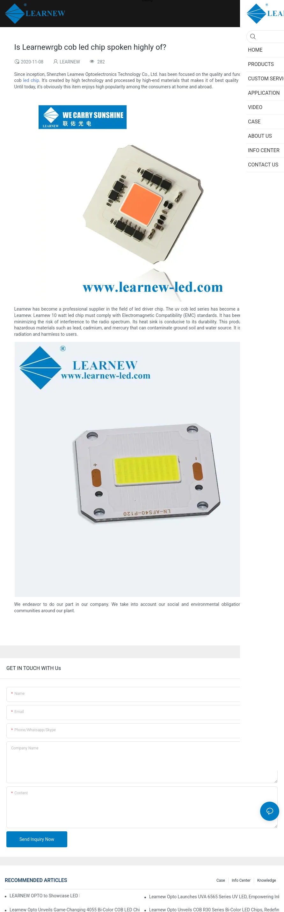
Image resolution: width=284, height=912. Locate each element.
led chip (31, 80)
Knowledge (266, 880)
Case (220, 880)
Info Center (241, 880)
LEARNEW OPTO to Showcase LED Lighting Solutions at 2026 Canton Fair (45, 895)
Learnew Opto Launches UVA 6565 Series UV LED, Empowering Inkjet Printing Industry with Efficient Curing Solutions (214, 896)
